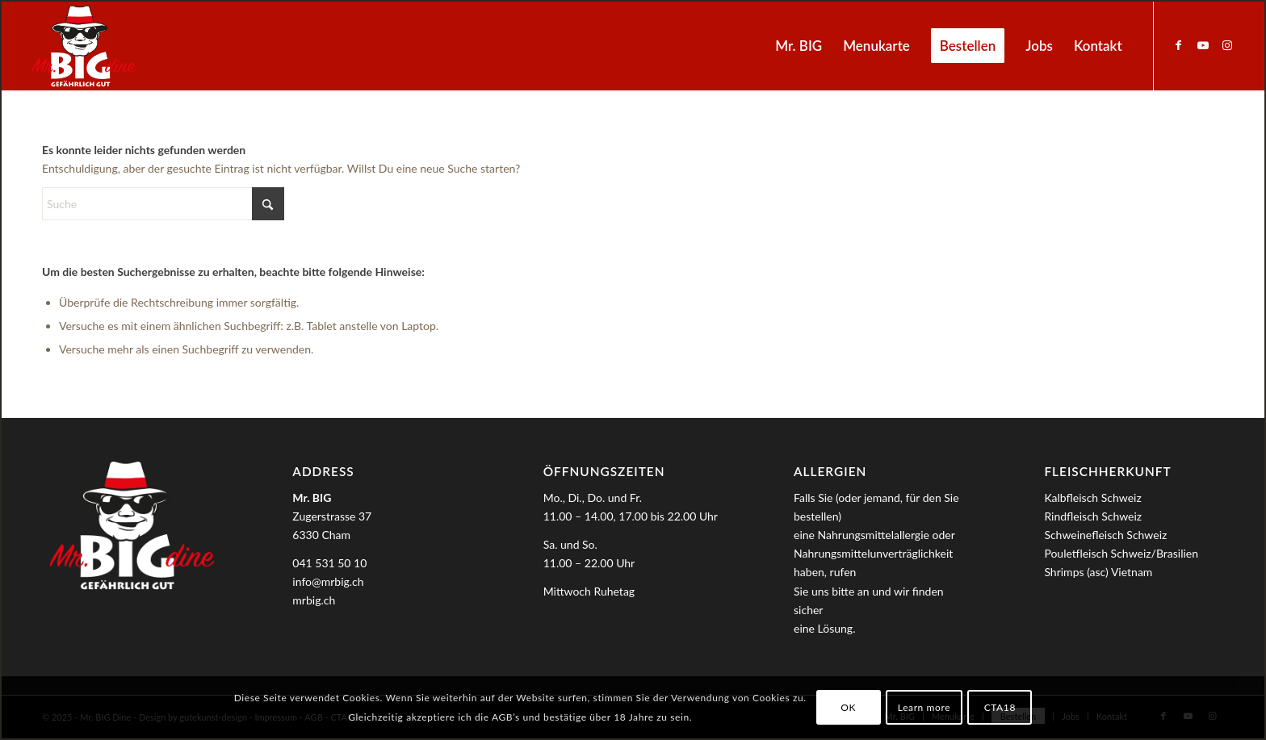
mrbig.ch (313, 600)
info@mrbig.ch (327, 581)
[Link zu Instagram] (1227, 45)
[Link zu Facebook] (1179, 45)
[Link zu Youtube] (1203, 45)
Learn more (924, 707)
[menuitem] (798, 46)
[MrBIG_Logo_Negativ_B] (83, 46)
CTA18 (1000, 707)
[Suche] (163, 203)
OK (848, 707)
